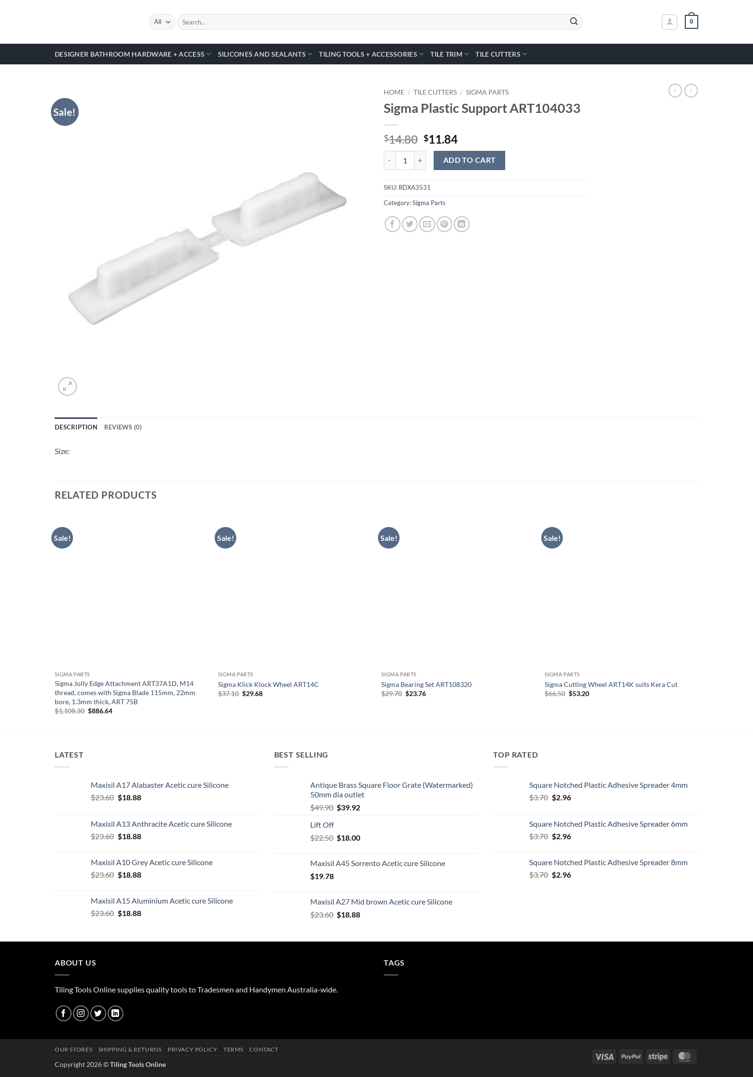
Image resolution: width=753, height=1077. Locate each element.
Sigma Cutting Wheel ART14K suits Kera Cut (611, 684)
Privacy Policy (193, 1049)
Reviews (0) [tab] (123, 427)
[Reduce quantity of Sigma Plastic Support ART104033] (389, 160)
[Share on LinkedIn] (462, 224)
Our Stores (73, 1049)
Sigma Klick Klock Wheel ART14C (268, 684)
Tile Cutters (501, 54)
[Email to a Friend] (427, 224)
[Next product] (675, 90)
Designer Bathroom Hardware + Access (133, 54)
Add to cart (469, 160)
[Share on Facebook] (393, 224)
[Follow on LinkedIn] (115, 1013)
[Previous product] (691, 90)
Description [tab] (76, 427)
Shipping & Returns (130, 1049)
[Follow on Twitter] (98, 1013)
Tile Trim (449, 54)
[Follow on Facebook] (64, 1013)
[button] (669, 22)
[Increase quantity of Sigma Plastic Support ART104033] (420, 160)
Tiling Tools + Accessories (371, 54)
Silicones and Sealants (265, 54)
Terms (233, 1049)
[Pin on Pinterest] (444, 224)
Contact (263, 1049)
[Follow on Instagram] (81, 1013)
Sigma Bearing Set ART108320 (426, 684)
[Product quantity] (404, 160)
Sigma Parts (487, 92)
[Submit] (574, 22)
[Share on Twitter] (410, 224)
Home (394, 92)
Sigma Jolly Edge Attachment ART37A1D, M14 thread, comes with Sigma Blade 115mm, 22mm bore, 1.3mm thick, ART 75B (125, 692)
